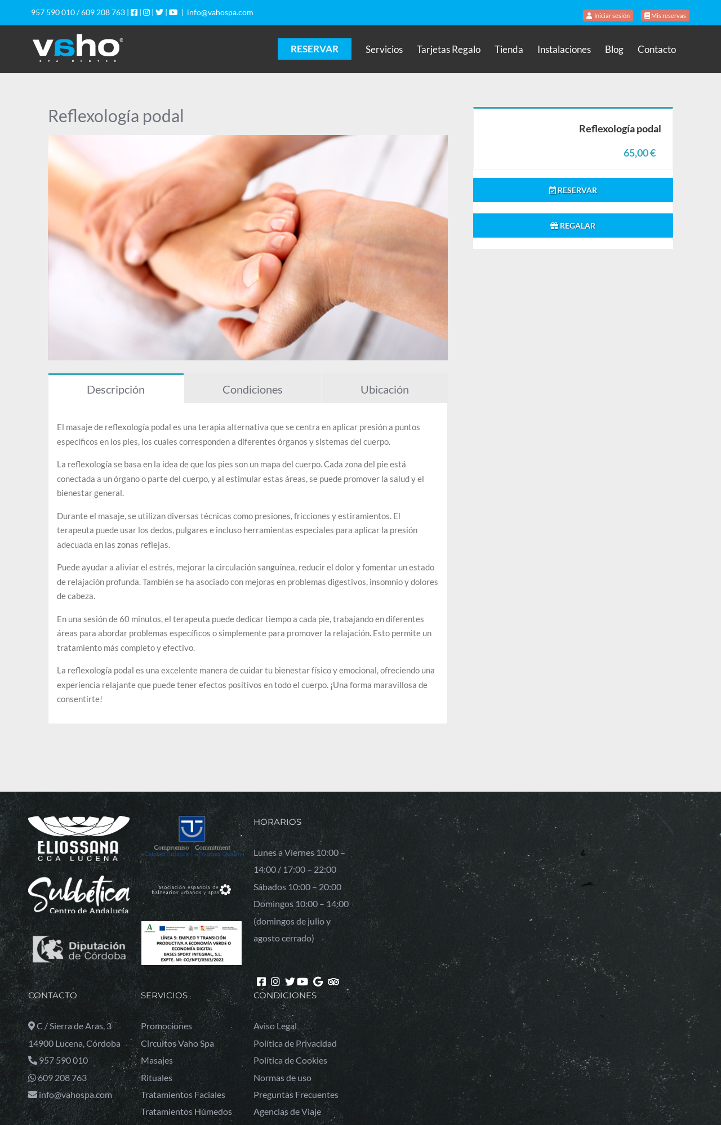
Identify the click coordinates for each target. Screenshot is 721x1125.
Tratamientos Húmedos (186, 1111)
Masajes (157, 1060)
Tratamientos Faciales (183, 1094)
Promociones (166, 1025)
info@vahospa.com (220, 12)
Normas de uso (282, 1077)
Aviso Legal (275, 1025)
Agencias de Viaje (287, 1111)
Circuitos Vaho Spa (177, 1043)
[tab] (116, 388)
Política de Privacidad (295, 1043)
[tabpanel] (248, 563)
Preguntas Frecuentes (296, 1094)
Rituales (156, 1077)
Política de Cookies (290, 1060)
